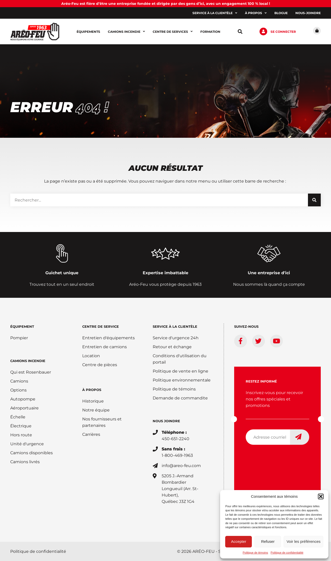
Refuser (268, 541)
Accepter (238, 541)
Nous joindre (166, 421)
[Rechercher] (314, 200)
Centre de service (100, 326)
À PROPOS (91, 390)
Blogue (281, 13)
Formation (210, 32)
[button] (320, 496)
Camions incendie (126, 31)
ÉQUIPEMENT (22, 326)
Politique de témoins (255, 552)
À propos (256, 13)
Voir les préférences (303, 541)
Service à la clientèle (214, 13)
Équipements (88, 32)
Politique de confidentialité (287, 552)
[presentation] (285, 459)
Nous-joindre (308, 13)
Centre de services (173, 31)
